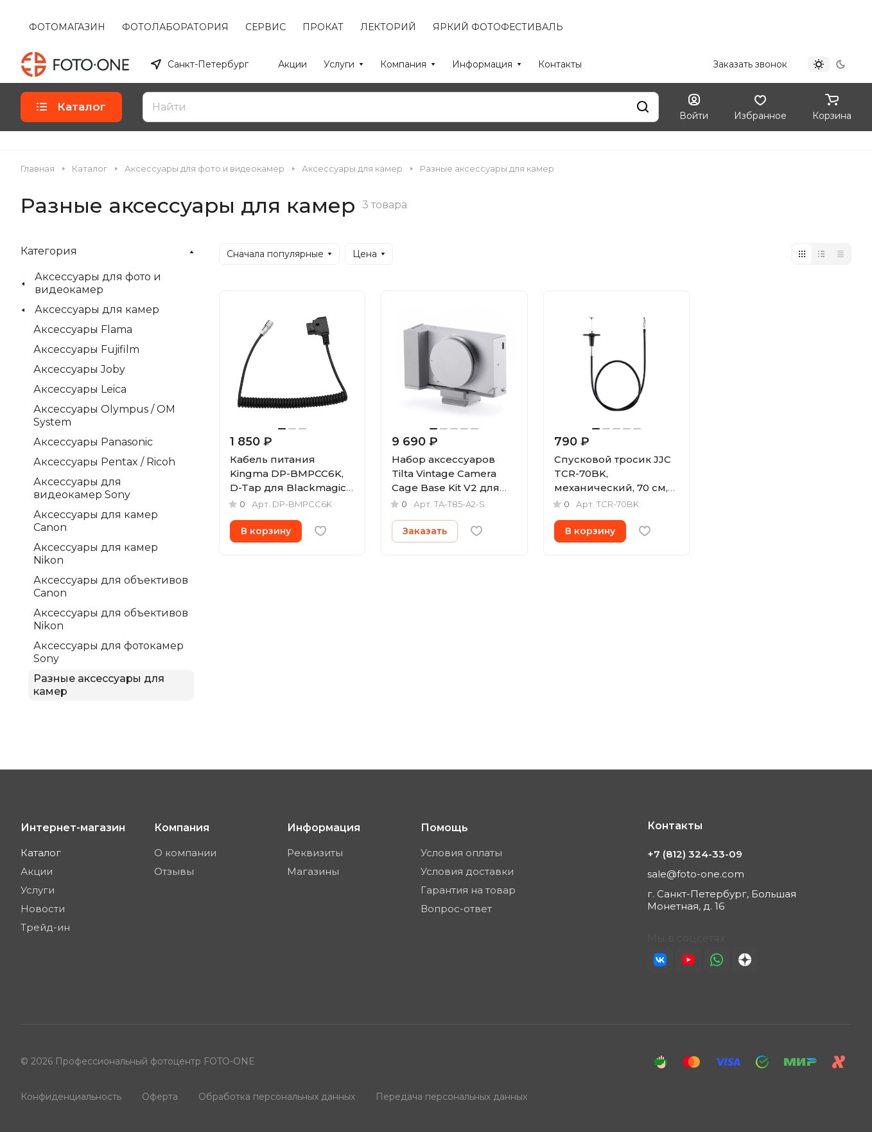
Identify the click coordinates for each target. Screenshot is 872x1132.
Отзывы (174, 871)
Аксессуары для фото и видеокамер (98, 283)
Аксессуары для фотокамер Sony (108, 652)
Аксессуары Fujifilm (86, 349)
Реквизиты (315, 853)
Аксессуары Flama (82, 329)
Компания (181, 828)
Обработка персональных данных (276, 1096)
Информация (323, 828)
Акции (37, 871)
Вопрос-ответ (456, 909)
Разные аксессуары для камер (98, 684)
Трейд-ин (45, 927)
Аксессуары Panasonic (93, 442)
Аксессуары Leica (79, 389)
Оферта (160, 1096)
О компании (185, 853)
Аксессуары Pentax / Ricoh (104, 462)
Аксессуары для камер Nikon (95, 553)
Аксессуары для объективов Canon (110, 586)
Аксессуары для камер (97, 309)
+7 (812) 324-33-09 (658, 64)
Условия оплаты (461, 853)
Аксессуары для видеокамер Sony (81, 488)
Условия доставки (467, 871)
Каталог (41, 853)
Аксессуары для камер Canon (95, 521)
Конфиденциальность (71, 1096)
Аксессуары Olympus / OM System (104, 415)
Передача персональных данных (451, 1096)
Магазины (313, 871)
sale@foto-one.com (695, 874)
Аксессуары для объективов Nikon (110, 619)
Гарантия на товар (468, 890)
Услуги (38, 890)
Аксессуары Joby (79, 369)
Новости (43, 909)
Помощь (444, 828)
